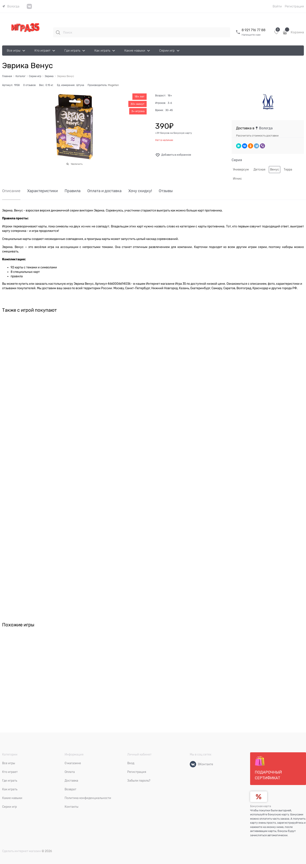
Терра (288, 169)
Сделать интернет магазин (21, 851)
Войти (277, 6)
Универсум (241, 169)
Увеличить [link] (76, 164)
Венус (274, 169)
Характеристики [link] (42, 191)
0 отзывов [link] (29, 85)
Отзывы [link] (166, 191)
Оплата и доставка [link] (104, 191)
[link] (10, 6)
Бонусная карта (260, 806)
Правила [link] (73, 191)
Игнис (237, 178)
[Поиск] (58, 32)
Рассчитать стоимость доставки (257, 135)
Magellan (113, 85)
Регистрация (294, 6)
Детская (259, 169)
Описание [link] (11, 191)
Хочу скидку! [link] (140, 191)
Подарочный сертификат (268, 768)
